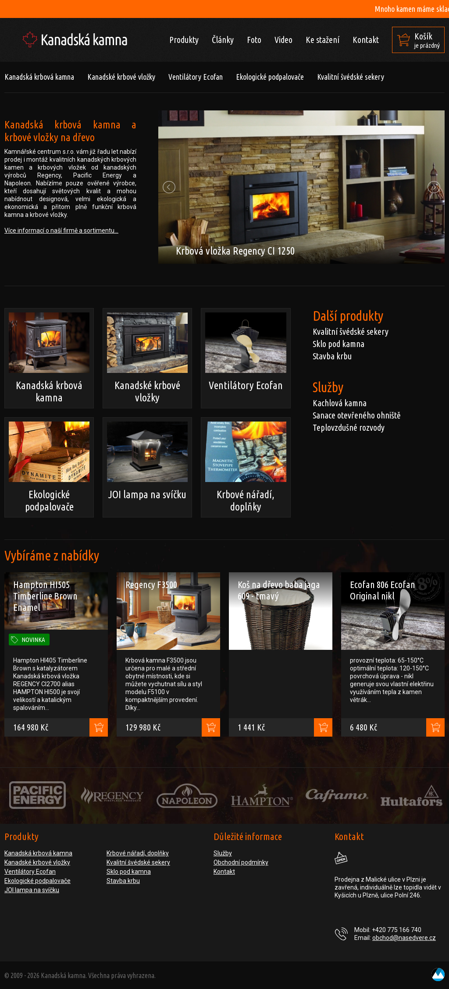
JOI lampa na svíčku (147, 461)
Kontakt (366, 40)
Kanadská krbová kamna (39, 76)
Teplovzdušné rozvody (349, 427)
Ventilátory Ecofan (195, 76)
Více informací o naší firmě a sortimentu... (61, 230)
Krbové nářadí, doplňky (245, 467)
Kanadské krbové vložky (121, 76)
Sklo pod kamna (338, 344)
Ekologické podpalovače (270, 76)
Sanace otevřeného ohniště (357, 415)
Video (283, 40)
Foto (254, 40)
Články (223, 40)
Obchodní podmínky (241, 862)
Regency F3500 (151, 584)
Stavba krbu (332, 356)
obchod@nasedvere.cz (404, 937)
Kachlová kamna (340, 403)
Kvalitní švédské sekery (350, 76)
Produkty (184, 40)
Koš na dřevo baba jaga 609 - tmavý (279, 590)
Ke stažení (322, 40)
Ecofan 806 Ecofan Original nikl (382, 590)
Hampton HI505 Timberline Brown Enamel (45, 596)
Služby (223, 853)
